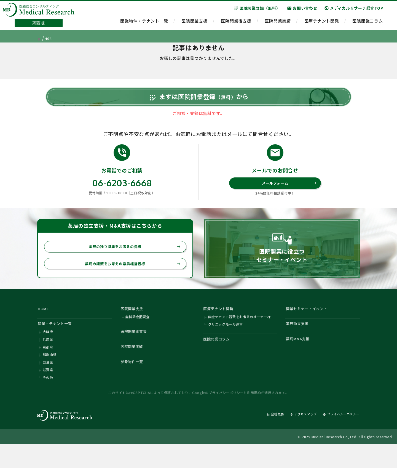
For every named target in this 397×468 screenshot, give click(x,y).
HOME (44, 324)
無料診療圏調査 (137, 333)
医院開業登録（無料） (257, 11)
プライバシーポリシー (226, 415)
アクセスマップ (293, 436)
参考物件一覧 (134, 383)
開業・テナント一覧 (57, 341)
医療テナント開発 (321, 23)
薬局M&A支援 (299, 357)
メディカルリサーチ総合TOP (353, 11)
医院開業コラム (367, 23)
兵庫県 (48, 358)
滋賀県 (48, 391)
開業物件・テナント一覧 (144, 23)
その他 (48, 399)
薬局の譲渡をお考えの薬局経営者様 (129, 277)
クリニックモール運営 (225, 341)
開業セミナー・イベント (310, 324)
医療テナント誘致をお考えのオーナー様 (240, 333)
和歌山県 (50, 375)
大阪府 (48, 350)
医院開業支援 (194, 23)
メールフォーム (288, 194)
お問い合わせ (302, 11)
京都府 (48, 366)
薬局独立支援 (299, 341)
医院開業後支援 (236, 23)
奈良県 (48, 383)
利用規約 (254, 415)
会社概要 (261, 436)
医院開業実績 (278, 23)
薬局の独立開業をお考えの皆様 (131, 259)
